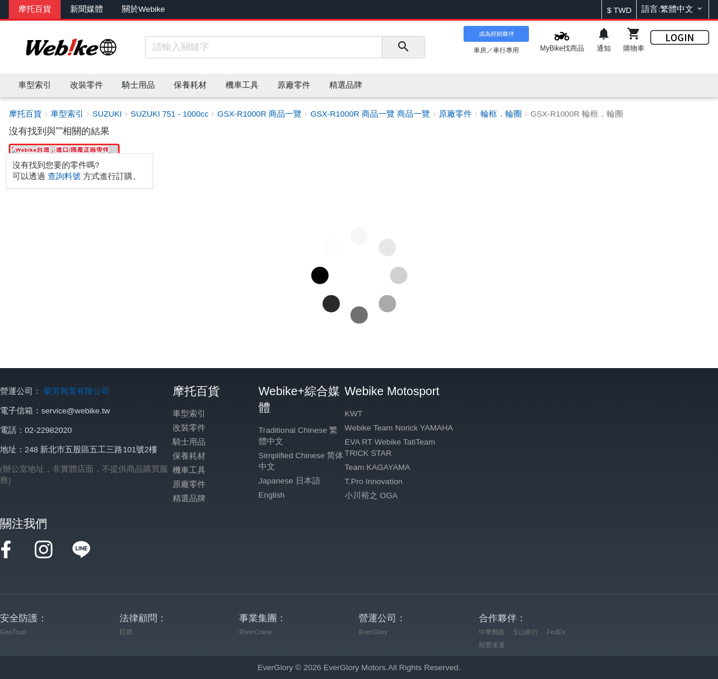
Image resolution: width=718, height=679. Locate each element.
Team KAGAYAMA (377, 467)
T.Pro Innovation (373, 481)
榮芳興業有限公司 (77, 391)
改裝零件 (189, 427)
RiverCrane (255, 631)
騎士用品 (189, 442)
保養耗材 (189, 456)
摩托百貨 (34, 9)
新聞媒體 (86, 9)
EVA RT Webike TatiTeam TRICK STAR (390, 448)
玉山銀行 (525, 631)
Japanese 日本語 (289, 480)
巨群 (126, 631)
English (272, 495)
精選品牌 (189, 498)
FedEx (556, 631)
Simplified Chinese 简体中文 (301, 461)
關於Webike (143, 9)
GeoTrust (13, 631)
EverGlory (373, 631)
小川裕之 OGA (371, 495)
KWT (353, 413)
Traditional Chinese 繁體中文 (298, 436)
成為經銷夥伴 (496, 34)
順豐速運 (492, 644)
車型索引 (189, 413)
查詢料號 (64, 176)
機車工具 (189, 470)
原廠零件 (189, 484)
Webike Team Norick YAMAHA (399, 427)
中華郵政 (492, 631)
